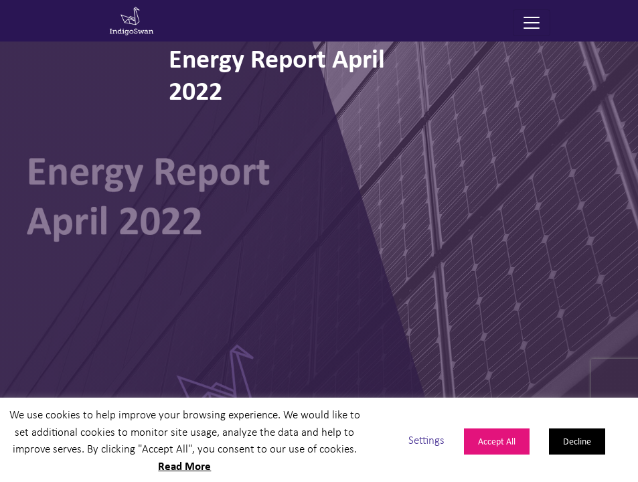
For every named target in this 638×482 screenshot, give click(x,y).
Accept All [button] (496, 440)
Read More (184, 465)
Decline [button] (577, 440)
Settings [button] (426, 439)
